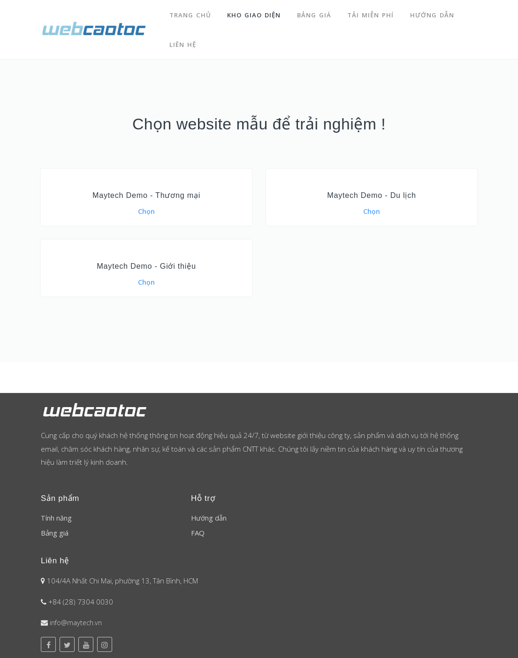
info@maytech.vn (77, 617)
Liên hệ (183, 39)
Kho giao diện (255, 13)
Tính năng (56, 513)
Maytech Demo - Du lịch (372, 188)
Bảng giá (315, 13)
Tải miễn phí (373, 13)
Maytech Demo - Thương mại (146, 188)
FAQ (198, 528)
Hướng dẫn (435, 13)
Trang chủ (190, 13)
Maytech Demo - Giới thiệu (146, 260)
